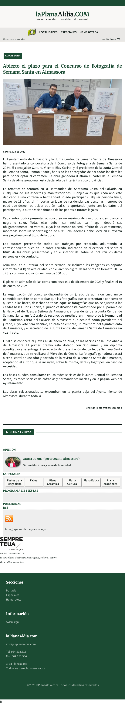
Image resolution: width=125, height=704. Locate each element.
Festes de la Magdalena (14, 482)
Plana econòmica (110, 482)
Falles (33, 480)
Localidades (48, 32)
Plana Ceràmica (53, 482)
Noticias (21, 39)
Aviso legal (12, 622)
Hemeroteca (89, 32)
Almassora (8, 39)
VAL (119, 39)
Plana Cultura (72, 482)
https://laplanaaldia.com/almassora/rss (26, 529)
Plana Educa (91, 480)
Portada (11, 590)
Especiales (69, 32)
